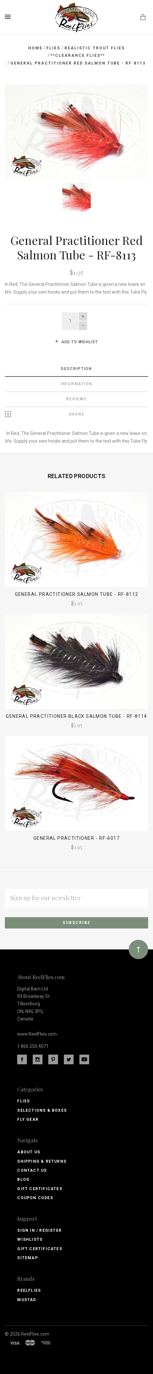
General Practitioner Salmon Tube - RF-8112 (76, 594)
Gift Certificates (39, 1189)
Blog (23, 1179)
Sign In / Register (39, 1230)
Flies (23, 1101)
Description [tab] (76, 368)
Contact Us (32, 1170)
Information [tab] (76, 384)
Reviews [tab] (76, 399)
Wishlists (29, 1239)
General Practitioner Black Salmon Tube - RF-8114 (76, 716)
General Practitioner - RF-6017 (76, 838)
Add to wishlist (76, 342)
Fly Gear (28, 1119)
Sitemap (27, 1258)
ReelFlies (29, 1290)
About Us (28, 1152)
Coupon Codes (35, 1198)
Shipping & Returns (41, 1161)
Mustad (26, 1300)
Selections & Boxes (42, 1110)
